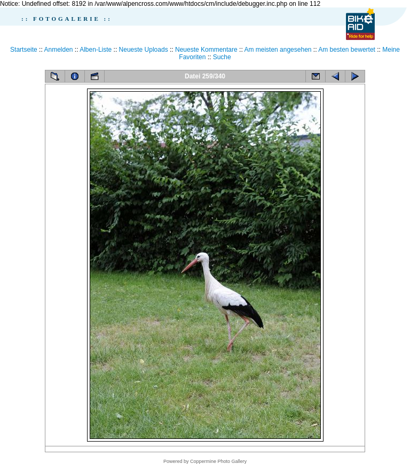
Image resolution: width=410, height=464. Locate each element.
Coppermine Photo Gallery (218, 461)
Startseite (23, 49)
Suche (222, 57)
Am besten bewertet (346, 49)
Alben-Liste (96, 49)
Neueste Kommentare (206, 49)
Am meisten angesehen (277, 49)
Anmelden (58, 49)
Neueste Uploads (143, 49)
